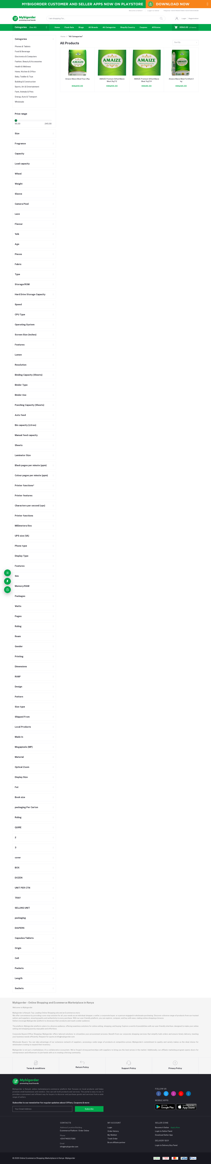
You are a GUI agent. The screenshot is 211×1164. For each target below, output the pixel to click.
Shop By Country (127, 27)
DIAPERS (19, 928)
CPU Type (20, 314)
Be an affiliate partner (116, 1142)
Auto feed (20, 415)
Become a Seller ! (136, 11)
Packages (20, 596)
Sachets (19, 988)
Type (17, 274)
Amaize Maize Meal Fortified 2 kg (181, 80)
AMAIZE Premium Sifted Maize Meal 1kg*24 (146, 80)
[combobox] (186, 42)
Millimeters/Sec (23, 525)
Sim (17, 576)
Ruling (18, 626)
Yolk (17, 234)
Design (18, 686)
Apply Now (175, 1127)
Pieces (18, 254)
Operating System (24, 324)
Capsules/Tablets (24, 938)
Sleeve (18, 194)
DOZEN (18, 877)
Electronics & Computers (26, 56)
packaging (20, 918)
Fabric (18, 264)
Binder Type (21, 385)
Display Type (21, 556)
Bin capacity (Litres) (25, 425)
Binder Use (20, 395)
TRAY (18, 898)
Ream (18, 636)
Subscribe (89, 1109)
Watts (18, 606)
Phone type (21, 546)
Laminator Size (23, 455)
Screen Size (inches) (26, 334)
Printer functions (24, 515)
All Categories (109, 27)
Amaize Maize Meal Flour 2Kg (77, 79)
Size (17, 133)
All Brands (93, 27)
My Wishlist (112, 1135)
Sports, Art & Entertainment (27, 87)
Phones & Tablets (22, 46)
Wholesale (19, 102)
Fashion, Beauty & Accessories (28, 61)
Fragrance (20, 143)
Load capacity (22, 163)
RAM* (18, 676)
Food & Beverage (22, 51)
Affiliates (156, 27)
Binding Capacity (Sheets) (28, 375)
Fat (16, 787)
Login (184, 18)
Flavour (19, 224)
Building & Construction (25, 82)
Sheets (19, 445)
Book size (20, 797)
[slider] (16, 120)
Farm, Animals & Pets (24, 92)
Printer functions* (24, 485)
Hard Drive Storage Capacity (30, 294)
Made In (19, 737)
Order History (113, 1131)
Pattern (19, 696)
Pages (18, 616)
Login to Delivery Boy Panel (166, 1145)
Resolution (20, 365)
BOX (17, 867)
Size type (20, 706)
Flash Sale (69, 27)
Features (20, 344)
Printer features (23, 495)
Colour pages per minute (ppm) (31, 475)
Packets (19, 968)
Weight (19, 184)
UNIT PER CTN (22, 887)
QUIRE (18, 827)
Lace (17, 214)
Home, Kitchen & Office (25, 72)
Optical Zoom (22, 767)
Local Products (23, 727)
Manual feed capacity (26, 435)
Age (17, 244)
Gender (19, 646)
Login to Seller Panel (163, 1131)
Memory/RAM (22, 586)
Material (19, 757)
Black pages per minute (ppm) (31, 465)
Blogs (81, 27)
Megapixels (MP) (24, 747)
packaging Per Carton (26, 807)
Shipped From (22, 717)
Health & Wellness (23, 67)
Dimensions (21, 666)
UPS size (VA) (22, 536)
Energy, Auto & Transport (26, 97)
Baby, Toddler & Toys (24, 77)
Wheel (18, 173)
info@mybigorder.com (69, 1147)
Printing (19, 656)
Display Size (21, 777)
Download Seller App (164, 1135)
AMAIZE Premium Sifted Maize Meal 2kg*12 (112, 80)
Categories (21, 39)
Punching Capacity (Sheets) (29, 405)
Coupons (143, 27)
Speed (18, 304)
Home (57, 27)
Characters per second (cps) (30, 505)
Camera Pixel (22, 204)
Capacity (19, 153)
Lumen (18, 354)
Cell (17, 958)
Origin (18, 948)
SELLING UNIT (22, 908)
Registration (194, 18)
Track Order (113, 1139)
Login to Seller (153, 11)
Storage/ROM (22, 284)
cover (18, 857)
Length (18, 978)
